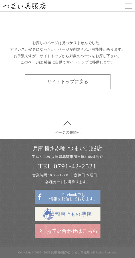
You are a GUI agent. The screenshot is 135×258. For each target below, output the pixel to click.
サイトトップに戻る (67, 81)
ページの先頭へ (67, 132)
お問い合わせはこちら (72, 231)
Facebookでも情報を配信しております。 (73, 197)
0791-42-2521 (75, 166)
